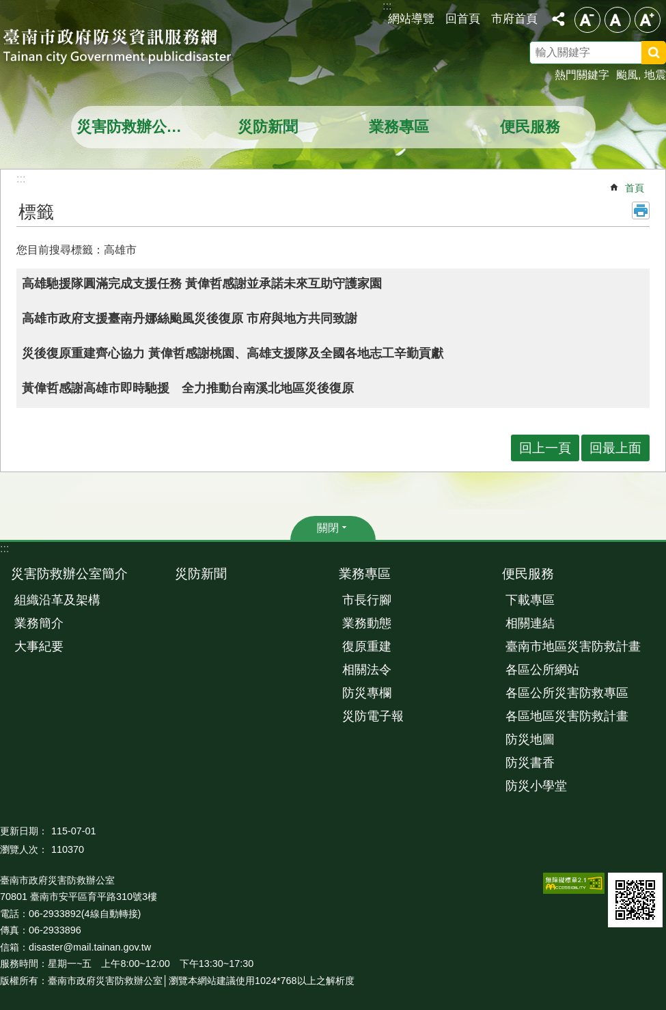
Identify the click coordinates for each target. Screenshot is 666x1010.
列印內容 (641, 210)
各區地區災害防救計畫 (566, 716)
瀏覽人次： (24, 849)
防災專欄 (366, 693)
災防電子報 (373, 716)
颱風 (627, 75)
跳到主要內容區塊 (7, 7)
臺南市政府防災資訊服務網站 (130, 47)
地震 (655, 75)
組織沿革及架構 (57, 600)
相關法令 (366, 670)
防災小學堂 (536, 786)
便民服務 (530, 126)
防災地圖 (530, 739)
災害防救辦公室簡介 (138, 126)
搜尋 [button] (653, 52)
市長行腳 (366, 600)
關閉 (328, 528)
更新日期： (24, 830)
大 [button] (648, 20)
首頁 (634, 187)
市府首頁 (514, 18)
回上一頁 (545, 448)
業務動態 (366, 623)
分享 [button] (558, 19)
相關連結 (530, 623)
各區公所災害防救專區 (566, 693)
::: (4, 548)
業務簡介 (39, 623)
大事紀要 (39, 646)
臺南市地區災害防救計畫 (573, 646)
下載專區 (530, 600)
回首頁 (462, 18)
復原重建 (366, 646)
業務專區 (399, 126)
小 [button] (587, 20)
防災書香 (530, 762)
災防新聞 (268, 126)
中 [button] (617, 20)
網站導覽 (411, 18)
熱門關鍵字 (582, 75)
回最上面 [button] (615, 448)
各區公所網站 (542, 670)
